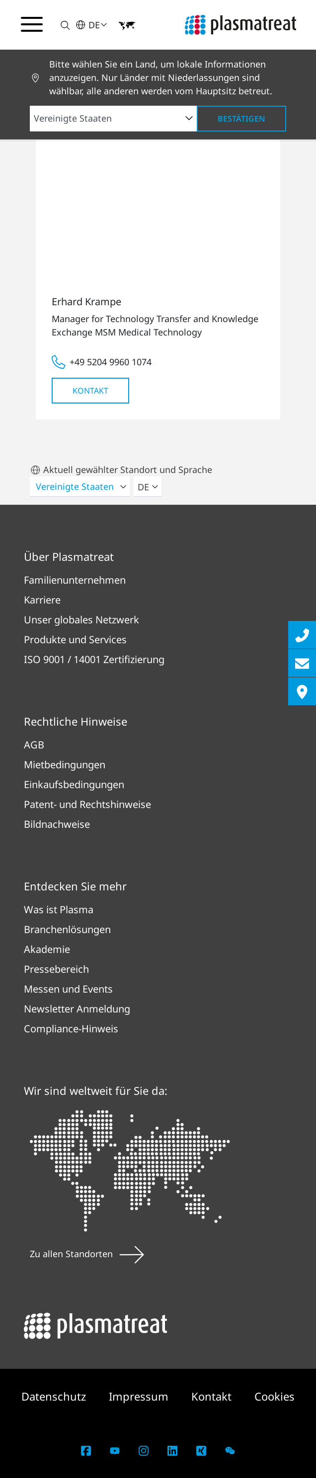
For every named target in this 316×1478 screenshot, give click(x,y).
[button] (59, 25)
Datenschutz (55, 1396)
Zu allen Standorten (87, 1254)
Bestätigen (241, 118)
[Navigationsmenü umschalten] (32, 24)
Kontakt (90, 390)
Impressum (140, 1396)
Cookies (274, 1396)
